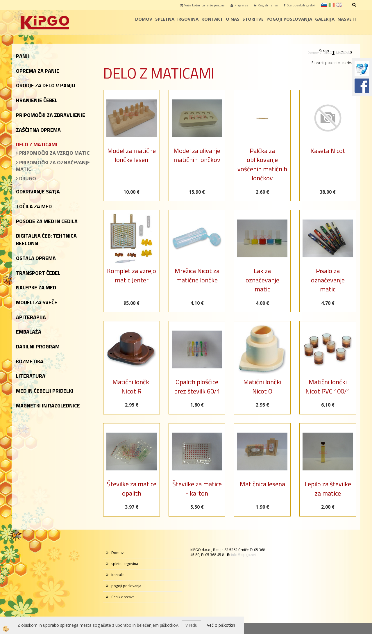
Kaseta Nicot (327, 151)
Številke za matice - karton (197, 488)
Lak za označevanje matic (262, 280)
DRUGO (27, 178)
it (331, 5)
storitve (253, 19)
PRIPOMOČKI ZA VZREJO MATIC (54, 153)
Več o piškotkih (221, 625)
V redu (191, 625)
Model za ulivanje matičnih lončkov (197, 155)
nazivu (349, 62)
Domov (143, 19)
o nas (232, 19)
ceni (336, 62)
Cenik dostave (123, 596)
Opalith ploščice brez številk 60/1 (197, 386)
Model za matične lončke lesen (131, 155)
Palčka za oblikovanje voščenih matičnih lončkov (262, 164)
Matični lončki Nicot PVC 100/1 (327, 386)
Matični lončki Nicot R (131, 386)
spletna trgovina (176, 19)
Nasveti (346, 19)
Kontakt (212, 19)
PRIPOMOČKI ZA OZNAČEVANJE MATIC (53, 165)
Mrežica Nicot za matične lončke (197, 275)
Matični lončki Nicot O (262, 386)
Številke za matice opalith (131, 488)
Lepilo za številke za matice (328, 488)
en (339, 5)
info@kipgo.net (243, 554)
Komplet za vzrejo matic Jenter (131, 275)
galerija (325, 19)
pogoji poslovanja (289, 19)
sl (324, 5)
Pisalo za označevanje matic (328, 280)
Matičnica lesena (262, 484)
